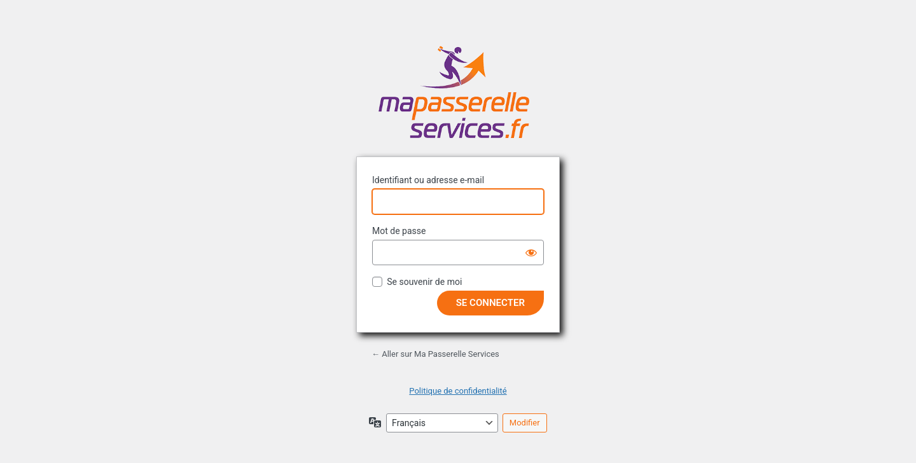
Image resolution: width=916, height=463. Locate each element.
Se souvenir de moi (424, 282)
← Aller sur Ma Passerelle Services (435, 354)
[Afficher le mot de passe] (531, 252)
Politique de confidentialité (457, 391)
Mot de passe (399, 231)
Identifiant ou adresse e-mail (428, 180)
